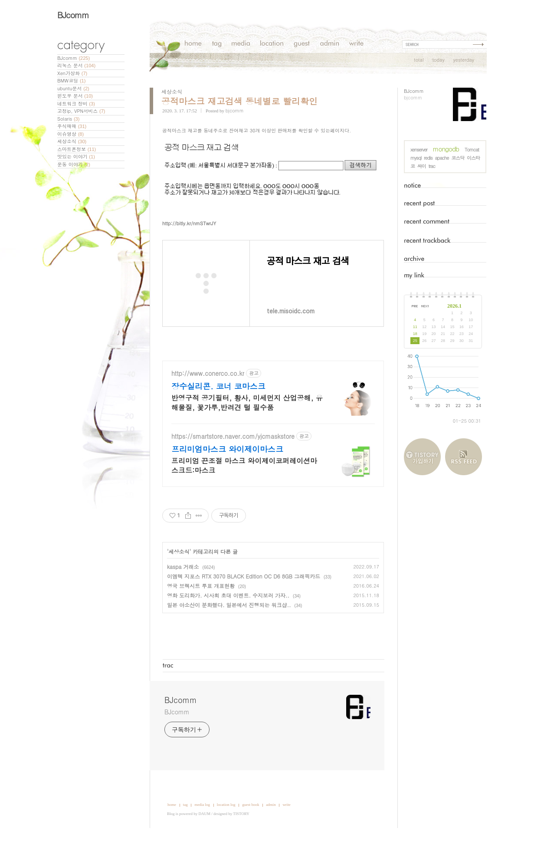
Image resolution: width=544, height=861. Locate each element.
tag (185, 830)
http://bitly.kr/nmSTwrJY (189, 249)
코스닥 (457, 157)
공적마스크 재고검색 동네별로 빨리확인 (239, 101)
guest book (250, 830)
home (171, 830)
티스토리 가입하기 (424, 456)
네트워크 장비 (76, 103)
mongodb (446, 148)
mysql (415, 157)
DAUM (205, 840)
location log (226, 830)
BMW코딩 (71, 80)
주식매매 (71, 126)
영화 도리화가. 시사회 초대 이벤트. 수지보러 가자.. (228, 621)
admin (271, 830)
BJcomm (73, 14)
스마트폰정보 (76, 149)
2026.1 (454, 306)
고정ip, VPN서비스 (81, 111)
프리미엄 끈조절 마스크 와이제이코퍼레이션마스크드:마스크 (244, 491)
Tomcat (472, 149)
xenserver (418, 149)
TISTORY (241, 840)
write (286, 830)
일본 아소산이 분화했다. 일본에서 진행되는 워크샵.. (229, 630)
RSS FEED (463, 456)
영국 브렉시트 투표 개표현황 (201, 611)
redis (428, 157)
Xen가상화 (72, 73)
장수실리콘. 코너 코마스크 (218, 412)
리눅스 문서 (76, 65)
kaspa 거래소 (183, 592)
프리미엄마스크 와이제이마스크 (227, 475)
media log (202, 830)
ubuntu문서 (73, 88)
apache (442, 157)
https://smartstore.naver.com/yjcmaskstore (233, 462)
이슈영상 (70, 134)
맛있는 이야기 (76, 156)
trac (431, 166)
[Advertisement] (517, 207)
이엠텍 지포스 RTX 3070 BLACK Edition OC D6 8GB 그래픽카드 (243, 602)
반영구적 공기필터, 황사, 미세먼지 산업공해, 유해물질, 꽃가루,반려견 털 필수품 (247, 428)
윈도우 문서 (75, 95)
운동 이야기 (73, 164)
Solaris (68, 118)
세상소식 (71, 141)
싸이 (421, 166)
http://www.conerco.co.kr (207, 399)
